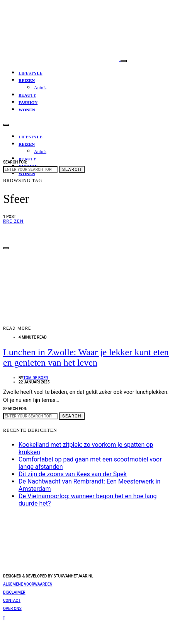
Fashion (28, 102)
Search (72, 169)
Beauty (27, 95)
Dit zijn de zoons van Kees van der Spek (73, 474)
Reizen (27, 80)
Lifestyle (30, 73)
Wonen (27, 109)
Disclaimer (14, 592)
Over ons (12, 608)
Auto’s (40, 87)
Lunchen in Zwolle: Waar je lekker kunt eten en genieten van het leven (86, 357)
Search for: (15, 162)
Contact (11, 600)
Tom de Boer (35, 378)
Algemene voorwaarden (28, 584)
